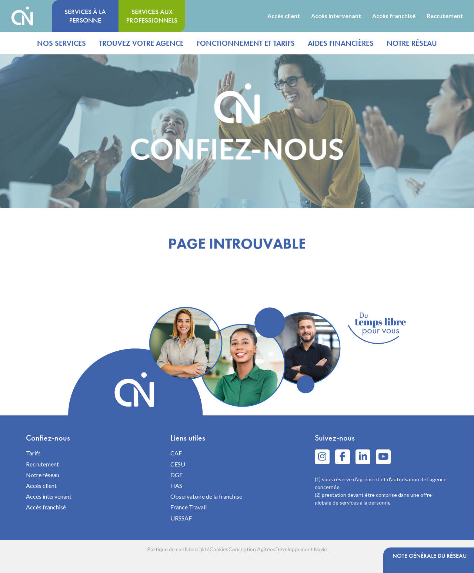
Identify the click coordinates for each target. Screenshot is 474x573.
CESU (177, 464)
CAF (176, 452)
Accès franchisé (393, 16)
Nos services (61, 43)
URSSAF (181, 518)
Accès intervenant (336, 16)
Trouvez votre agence (141, 43)
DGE (176, 474)
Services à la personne (85, 15)
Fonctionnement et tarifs (246, 43)
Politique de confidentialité (156, 549)
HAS (176, 485)
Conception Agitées (259, 549)
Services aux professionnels (151, 15)
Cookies (211, 549)
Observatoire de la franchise (206, 496)
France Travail (188, 506)
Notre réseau (412, 43)
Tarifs (33, 452)
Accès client (283, 16)
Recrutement (445, 16)
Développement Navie (323, 549)
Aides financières (341, 43)
